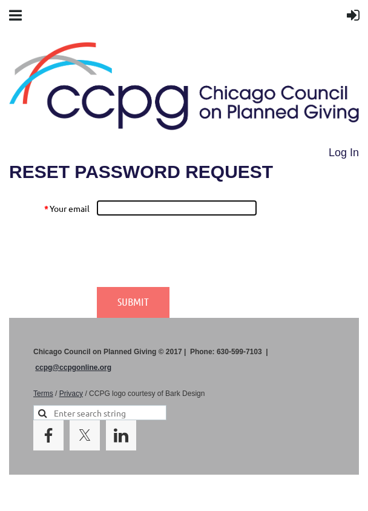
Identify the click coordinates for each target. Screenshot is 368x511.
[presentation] (188, 251)
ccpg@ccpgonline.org (73, 367)
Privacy (71, 393)
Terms (43, 393)
